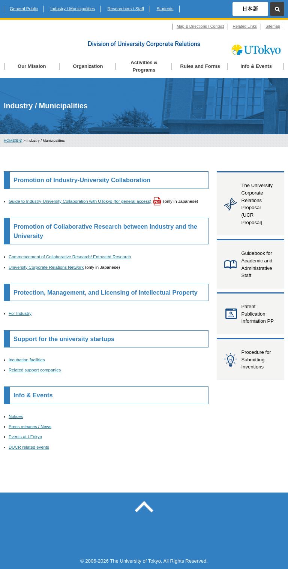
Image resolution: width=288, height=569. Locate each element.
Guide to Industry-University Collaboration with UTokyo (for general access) (80, 201)
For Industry (20, 313)
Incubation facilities (27, 360)
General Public (24, 8)
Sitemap (273, 26)
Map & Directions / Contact (200, 26)
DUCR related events (29, 447)
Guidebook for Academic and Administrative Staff (256, 264)
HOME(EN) (13, 140)
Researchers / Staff (125, 8)
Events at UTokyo (25, 436)
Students (164, 8)
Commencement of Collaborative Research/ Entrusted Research (70, 257)
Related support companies (35, 370)
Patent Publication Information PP (257, 314)
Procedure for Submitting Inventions (256, 359)
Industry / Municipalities (72, 8)
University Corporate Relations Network (46, 267)
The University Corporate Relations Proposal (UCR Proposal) (257, 204)
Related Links (245, 26)
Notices (16, 416)
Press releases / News (30, 426)
